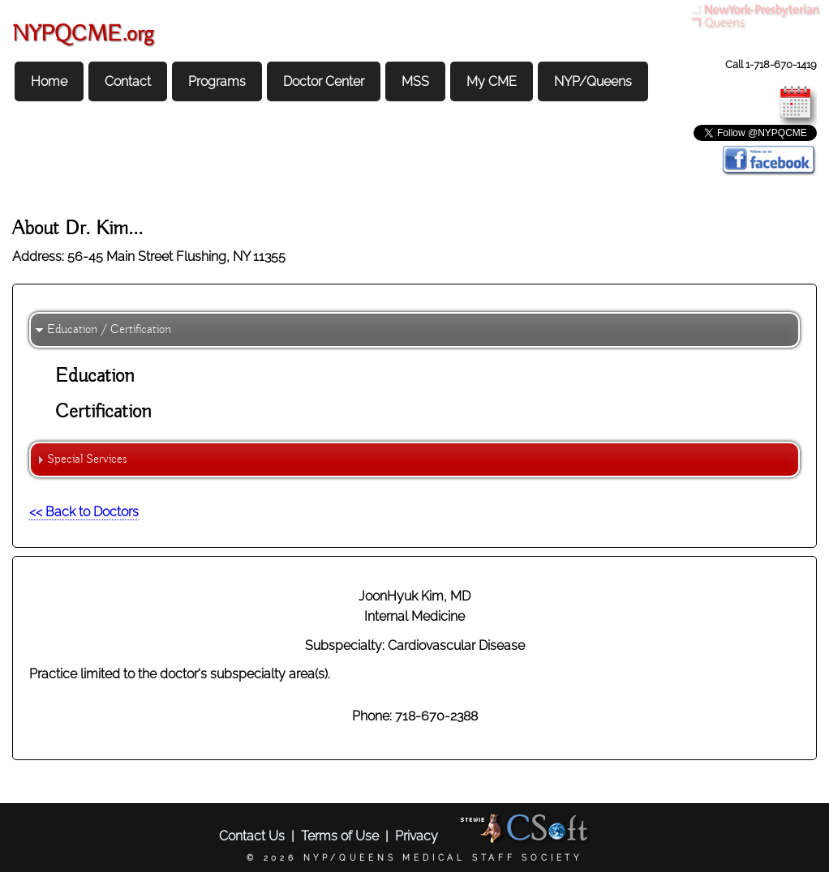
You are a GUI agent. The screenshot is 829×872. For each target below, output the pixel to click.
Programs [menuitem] (217, 81)
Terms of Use (340, 836)
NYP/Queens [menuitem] (593, 81)
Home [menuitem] (49, 81)
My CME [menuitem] (491, 81)
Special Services (87, 459)
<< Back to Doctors (84, 511)
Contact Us (252, 836)
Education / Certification (109, 330)
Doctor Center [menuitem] (323, 81)
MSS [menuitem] (415, 81)
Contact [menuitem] (128, 81)
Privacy (416, 836)
